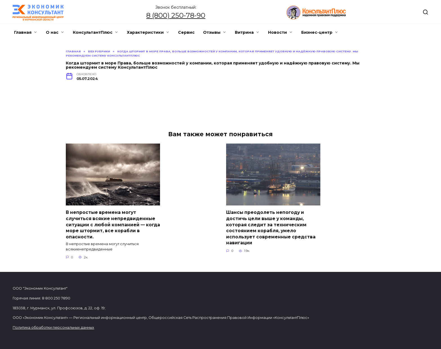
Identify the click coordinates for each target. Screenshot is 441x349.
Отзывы (211, 32)
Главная (23, 32)
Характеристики (145, 32)
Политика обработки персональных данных (53, 327)
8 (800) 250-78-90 (175, 15)
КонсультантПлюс (92, 32)
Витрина (244, 32)
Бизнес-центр (316, 32)
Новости (277, 32)
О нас (52, 32)
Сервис (186, 32)
